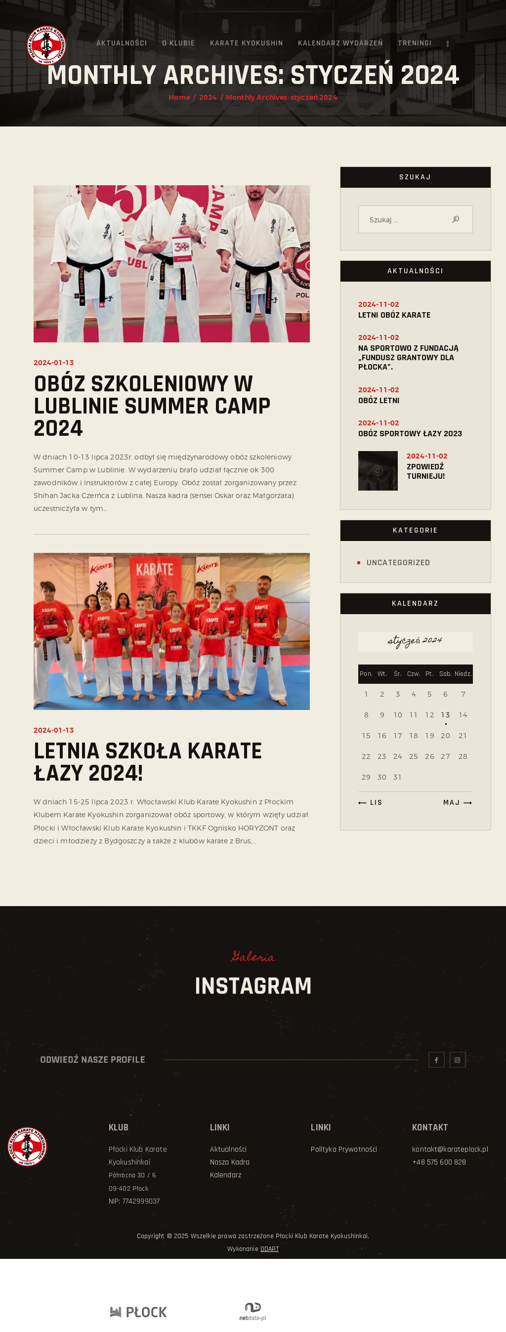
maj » (455, 802)
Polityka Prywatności (344, 1149)
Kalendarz (225, 1175)
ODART (269, 1249)
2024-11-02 (379, 304)
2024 (208, 97)
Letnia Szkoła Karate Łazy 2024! (148, 763)
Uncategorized (398, 562)
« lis (373, 802)
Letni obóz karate (394, 315)
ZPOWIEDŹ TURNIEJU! (426, 471)
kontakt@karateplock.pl (450, 1149)
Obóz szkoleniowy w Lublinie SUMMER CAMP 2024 (152, 407)
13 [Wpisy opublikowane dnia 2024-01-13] (445, 714)
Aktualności (228, 1149)
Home (179, 97)
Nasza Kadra (230, 1162)
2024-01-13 (54, 362)
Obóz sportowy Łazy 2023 (410, 433)
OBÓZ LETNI (379, 400)
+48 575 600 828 (439, 1162)
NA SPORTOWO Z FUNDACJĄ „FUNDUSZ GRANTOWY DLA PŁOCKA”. (408, 357)
